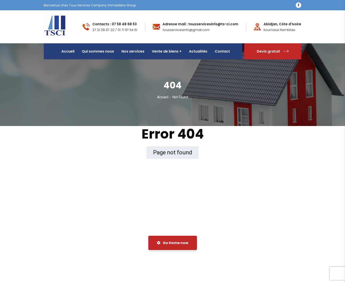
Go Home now (172, 242)
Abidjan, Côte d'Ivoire (282, 24)
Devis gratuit (273, 51)
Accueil (162, 97)
